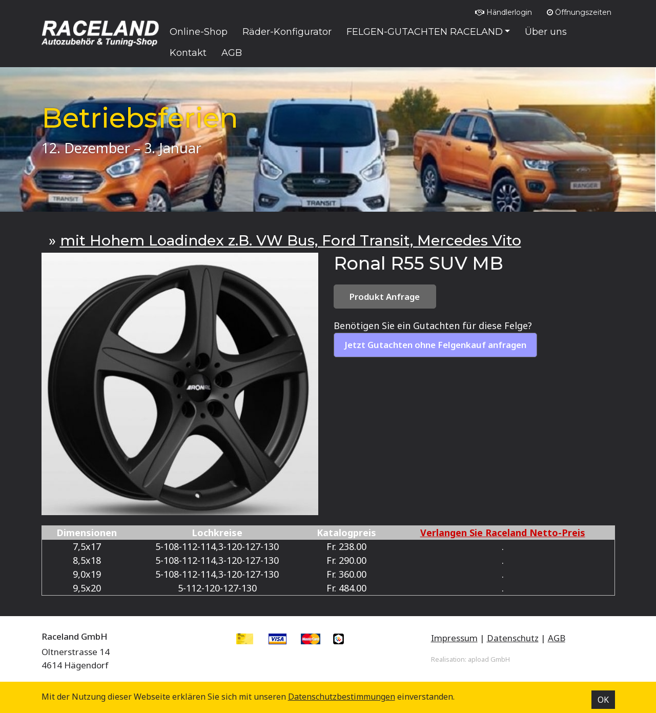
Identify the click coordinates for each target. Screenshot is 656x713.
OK (603, 699)
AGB (556, 638)
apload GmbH (489, 659)
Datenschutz (513, 638)
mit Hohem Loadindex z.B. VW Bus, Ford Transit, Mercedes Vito (290, 240)
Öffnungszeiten (579, 12)
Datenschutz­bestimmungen (341, 696)
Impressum (454, 638)
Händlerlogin (503, 12)
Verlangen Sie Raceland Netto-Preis (502, 532)
